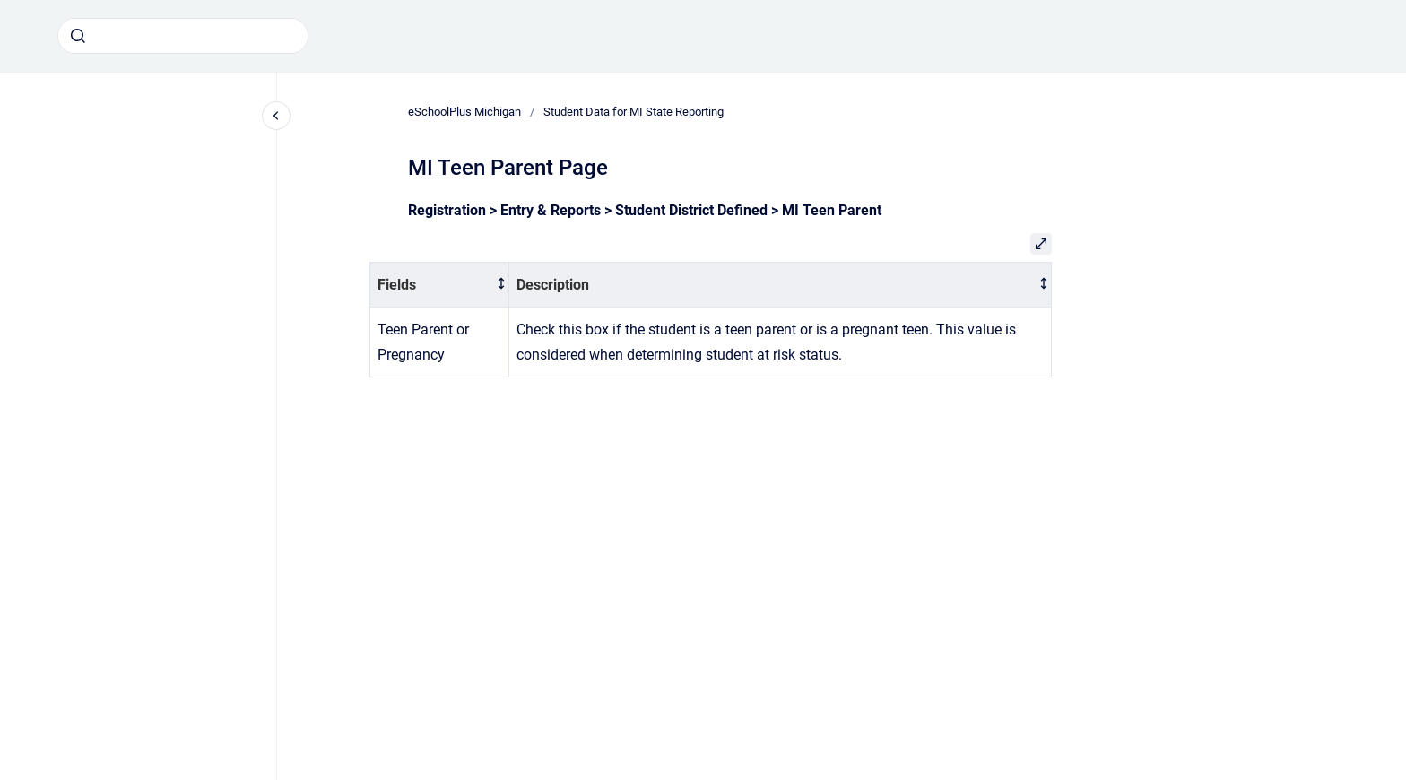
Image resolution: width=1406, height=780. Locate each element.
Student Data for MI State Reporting (633, 111)
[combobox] (183, 36)
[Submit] (78, 36)
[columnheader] (439, 285)
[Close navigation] (276, 115)
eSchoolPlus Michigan (464, 111)
